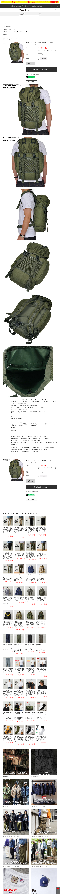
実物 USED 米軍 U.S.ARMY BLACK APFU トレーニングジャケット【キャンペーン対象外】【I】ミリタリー (8, 623)
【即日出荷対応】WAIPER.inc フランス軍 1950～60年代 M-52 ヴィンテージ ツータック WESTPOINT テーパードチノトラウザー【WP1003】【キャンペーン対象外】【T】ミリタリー (19, 531)
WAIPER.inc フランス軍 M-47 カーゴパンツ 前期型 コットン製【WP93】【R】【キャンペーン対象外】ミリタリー (7, 577)
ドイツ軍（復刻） (11, 29)
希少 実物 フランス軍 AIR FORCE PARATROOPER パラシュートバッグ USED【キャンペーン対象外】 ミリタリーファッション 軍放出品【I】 (30, 715)
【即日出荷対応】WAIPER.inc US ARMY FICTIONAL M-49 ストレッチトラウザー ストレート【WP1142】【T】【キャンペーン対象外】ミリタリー (41, 530)
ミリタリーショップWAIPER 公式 (11, 24)
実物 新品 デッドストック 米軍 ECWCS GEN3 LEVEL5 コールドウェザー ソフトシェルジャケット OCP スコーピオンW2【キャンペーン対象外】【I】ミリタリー (18, 624)
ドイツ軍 (5, 29)
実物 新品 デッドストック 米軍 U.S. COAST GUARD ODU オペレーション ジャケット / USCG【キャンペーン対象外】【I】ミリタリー (30, 577)
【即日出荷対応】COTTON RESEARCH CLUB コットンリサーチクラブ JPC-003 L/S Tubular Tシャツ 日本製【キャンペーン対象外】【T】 (19, 692)
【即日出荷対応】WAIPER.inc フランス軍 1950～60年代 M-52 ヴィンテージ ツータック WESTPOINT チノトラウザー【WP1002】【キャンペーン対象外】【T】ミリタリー (8, 531)
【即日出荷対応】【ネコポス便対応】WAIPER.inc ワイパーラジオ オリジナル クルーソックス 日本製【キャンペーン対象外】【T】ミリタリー (42, 715)
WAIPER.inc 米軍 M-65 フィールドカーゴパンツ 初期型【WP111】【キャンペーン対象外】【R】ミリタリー (19, 554)
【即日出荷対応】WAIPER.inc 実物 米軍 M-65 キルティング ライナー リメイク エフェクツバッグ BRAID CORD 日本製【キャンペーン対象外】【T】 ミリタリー (18, 716)
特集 (4, 32)
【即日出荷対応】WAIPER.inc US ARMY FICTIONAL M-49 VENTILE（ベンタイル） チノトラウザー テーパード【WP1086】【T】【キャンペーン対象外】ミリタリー (8, 555)
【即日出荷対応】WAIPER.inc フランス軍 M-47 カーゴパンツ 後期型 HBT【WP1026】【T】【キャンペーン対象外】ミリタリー (19, 577)
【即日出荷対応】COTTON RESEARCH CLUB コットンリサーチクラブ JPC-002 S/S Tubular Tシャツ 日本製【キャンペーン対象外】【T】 (8, 692)
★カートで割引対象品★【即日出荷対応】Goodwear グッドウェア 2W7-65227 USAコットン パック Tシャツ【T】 (19, 670)
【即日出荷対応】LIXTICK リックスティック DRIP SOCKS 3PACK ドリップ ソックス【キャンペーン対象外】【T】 (41, 738)
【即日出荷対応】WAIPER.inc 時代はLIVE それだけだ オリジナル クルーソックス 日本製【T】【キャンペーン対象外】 (7, 738)
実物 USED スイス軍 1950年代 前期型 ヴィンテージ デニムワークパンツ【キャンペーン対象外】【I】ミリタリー (8, 670)
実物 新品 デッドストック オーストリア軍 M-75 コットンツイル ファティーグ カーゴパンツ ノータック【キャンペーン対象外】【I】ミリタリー (41, 647)
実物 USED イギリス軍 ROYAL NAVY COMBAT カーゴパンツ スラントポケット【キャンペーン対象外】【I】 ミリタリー (7, 647)
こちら (20, 422)
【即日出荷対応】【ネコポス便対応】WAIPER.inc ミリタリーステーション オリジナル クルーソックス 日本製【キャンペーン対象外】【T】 (30, 739)
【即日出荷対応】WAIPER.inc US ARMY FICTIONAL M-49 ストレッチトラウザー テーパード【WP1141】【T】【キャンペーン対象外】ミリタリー (30, 530)
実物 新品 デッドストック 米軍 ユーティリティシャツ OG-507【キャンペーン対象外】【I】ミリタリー (41, 599)
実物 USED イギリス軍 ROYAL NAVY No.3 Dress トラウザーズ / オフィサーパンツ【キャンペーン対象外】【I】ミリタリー (30, 647)
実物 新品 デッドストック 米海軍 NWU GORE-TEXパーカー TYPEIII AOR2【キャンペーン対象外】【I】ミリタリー (30, 623)
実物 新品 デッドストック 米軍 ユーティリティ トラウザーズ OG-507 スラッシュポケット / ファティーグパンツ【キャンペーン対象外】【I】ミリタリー (18, 648)
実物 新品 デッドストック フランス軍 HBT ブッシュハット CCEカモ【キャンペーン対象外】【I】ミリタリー (41, 692)
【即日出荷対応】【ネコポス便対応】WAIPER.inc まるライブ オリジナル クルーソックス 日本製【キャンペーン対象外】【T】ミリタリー (19, 739)
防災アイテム (8, 32)
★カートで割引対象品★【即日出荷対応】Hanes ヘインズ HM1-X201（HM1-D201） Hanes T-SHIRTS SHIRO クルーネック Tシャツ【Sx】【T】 (41, 671)
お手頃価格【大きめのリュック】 (19, 32)
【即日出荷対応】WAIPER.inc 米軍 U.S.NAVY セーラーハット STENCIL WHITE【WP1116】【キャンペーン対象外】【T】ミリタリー (31, 692)
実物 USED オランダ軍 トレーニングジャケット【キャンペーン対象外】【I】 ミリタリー (19, 599)
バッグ (4, 26)
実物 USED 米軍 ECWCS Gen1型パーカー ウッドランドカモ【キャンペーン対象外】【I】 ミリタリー (40, 623)
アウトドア (7, 34)
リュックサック (10, 26)
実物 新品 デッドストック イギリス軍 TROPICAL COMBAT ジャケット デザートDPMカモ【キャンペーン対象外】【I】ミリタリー (42, 577)
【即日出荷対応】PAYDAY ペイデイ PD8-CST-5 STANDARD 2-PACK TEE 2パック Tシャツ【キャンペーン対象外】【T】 (31, 670)
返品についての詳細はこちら (32, 74)
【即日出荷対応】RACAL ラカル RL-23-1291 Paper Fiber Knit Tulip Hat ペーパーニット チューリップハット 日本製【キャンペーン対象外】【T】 (8, 715)
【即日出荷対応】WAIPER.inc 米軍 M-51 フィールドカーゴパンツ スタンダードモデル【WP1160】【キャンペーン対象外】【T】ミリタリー (31, 554)
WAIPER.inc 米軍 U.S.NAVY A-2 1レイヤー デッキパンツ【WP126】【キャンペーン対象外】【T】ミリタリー (42, 554)
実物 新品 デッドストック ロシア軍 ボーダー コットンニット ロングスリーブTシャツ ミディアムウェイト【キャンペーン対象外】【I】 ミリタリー (7, 601)
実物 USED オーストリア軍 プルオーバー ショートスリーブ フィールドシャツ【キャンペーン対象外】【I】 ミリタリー (30, 599)
